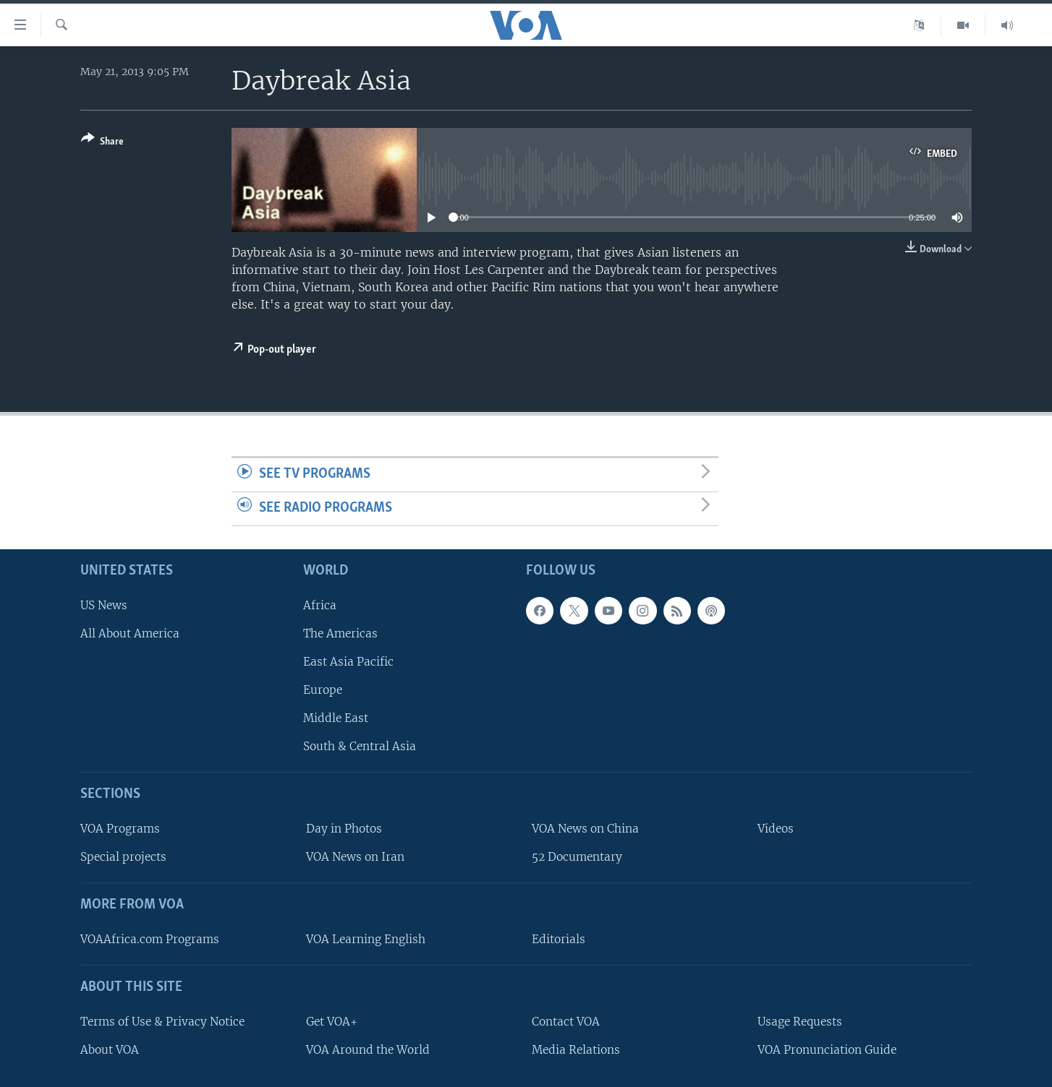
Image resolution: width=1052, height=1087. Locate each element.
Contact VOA (566, 1021)
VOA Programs (120, 828)
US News (103, 604)
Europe (322, 690)
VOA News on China (585, 828)
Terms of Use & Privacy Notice (162, 1021)
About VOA (109, 1049)
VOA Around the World (368, 1049)
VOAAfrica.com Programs (149, 939)
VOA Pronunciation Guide (827, 1049)
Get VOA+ (331, 1021)
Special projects (123, 857)
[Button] (102, 143)
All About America (129, 633)
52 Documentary (577, 857)
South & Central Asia (359, 746)
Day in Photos (344, 828)
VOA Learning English (365, 939)
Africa (319, 604)
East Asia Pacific (348, 662)
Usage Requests (800, 1021)
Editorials (558, 939)
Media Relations (576, 1049)
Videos (776, 828)
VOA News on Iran (355, 857)
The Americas (340, 633)
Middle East (335, 718)
